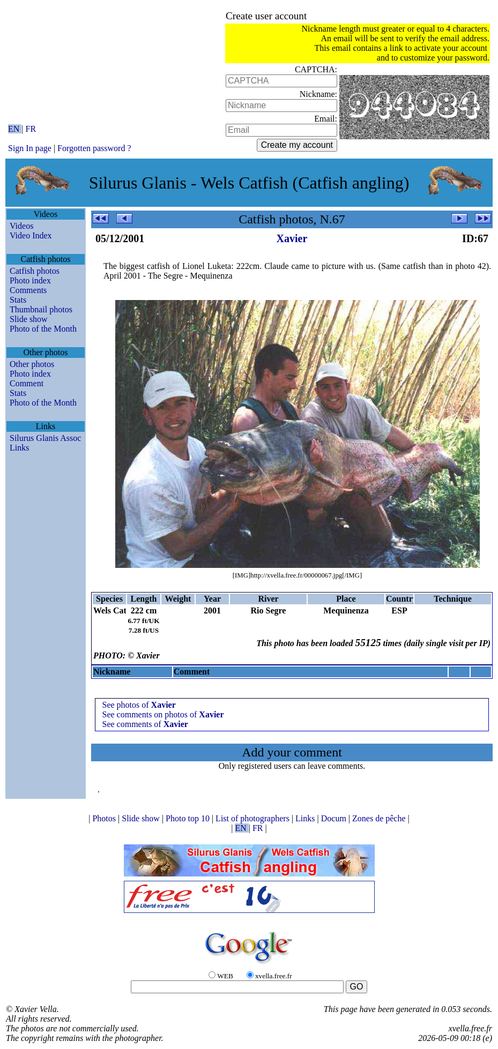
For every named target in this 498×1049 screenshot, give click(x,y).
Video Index (31, 235)
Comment (26, 383)
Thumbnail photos (41, 309)
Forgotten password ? (94, 148)
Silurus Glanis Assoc (45, 438)
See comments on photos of (163, 714)
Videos (21, 225)
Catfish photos (35, 270)
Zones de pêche (380, 818)
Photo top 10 (189, 818)
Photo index (30, 280)
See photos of (138, 704)
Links (19, 447)
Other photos (32, 364)
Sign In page (29, 148)
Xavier (292, 238)
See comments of (145, 724)
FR (31, 128)
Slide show (29, 319)
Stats (18, 299)
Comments (28, 290)
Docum (334, 818)
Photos (105, 818)
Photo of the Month (43, 328)
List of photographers (253, 818)
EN (14, 128)
